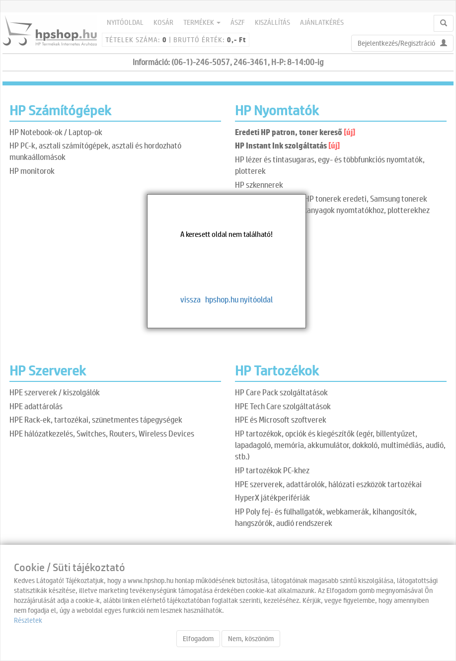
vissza (190, 299)
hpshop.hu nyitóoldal (239, 299)
